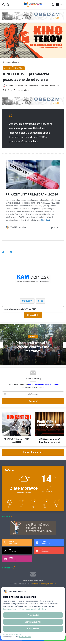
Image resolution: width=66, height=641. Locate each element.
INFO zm (9, 86)
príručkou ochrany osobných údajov (43, 384)
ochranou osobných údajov (44, 584)
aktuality (28, 301)
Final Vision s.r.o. (25, 637)
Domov (7, 62)
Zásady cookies (9, 609)
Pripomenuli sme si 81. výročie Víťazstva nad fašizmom (33, 347)
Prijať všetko (33, 628)
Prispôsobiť (33, 615)
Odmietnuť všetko (33, 622)
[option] (33, 344)
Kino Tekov (19, 68)
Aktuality (15, 62)
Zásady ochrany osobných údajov (32, 609)
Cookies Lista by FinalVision (13, 634)
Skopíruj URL (33, 315)
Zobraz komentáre (33, 452)
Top (41, 301)
